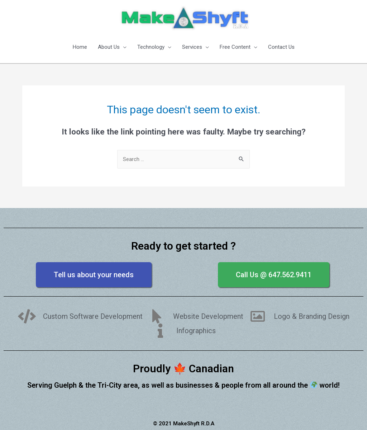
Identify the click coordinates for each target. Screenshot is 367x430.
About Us (109, 47)
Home (80, 47)
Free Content (235, 47)
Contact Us (281, 47)
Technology (151, 47)
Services (192, 47)
